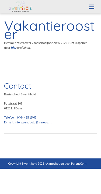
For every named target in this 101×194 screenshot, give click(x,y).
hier (13, 48)
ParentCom (78, 163)
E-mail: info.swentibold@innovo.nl (27, 122)
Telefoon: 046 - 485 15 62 (20, 117)
